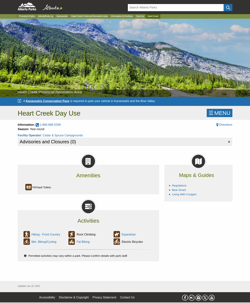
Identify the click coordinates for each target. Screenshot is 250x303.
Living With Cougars (184, 194)
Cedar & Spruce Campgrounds (63, 135)
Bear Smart (179, 189)
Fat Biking (83, 241)
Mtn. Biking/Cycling (43, 241)
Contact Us (127, 297)
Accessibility (47, 297)
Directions (224, 124)
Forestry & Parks (27, 16)
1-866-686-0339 (48, 124)
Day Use (140, 16)
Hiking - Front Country (45, 234)
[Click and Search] (228, 7)
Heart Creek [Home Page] (152, 16)
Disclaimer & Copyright (74, 297)
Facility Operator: (30, 135)
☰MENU (219, 113)
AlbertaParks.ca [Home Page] (45, 16)
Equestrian (129, 234)
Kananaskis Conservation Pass (47, 101)
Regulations (179, 185)
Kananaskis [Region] (62, 16)
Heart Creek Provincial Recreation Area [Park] (89, 16)
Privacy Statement (104, 297)
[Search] (176, 7)
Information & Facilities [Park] (122, 16)
